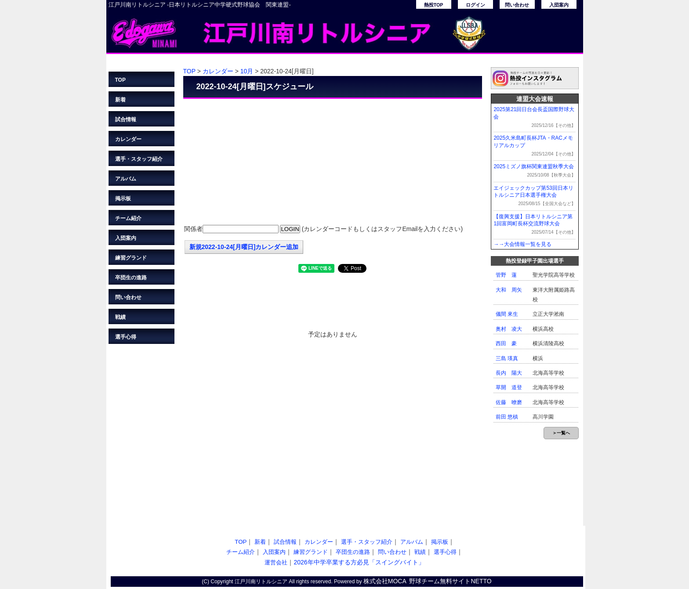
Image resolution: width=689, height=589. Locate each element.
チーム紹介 (128, 218)
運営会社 (276, 562)
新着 (120, 100)
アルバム (125, 179)
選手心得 (125, 337)
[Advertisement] (332, 162)
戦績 (120, 317)
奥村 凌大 (509, 329)
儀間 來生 (507, 314)
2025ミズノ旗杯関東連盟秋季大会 (533, 166)
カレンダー (128, 139)
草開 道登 (509, 387)
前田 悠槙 (507, 417)
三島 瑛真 (507, 358)
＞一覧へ (561, 432)
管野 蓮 (506, 275)
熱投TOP (433, 4)
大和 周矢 (509, 290)
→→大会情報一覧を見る (522, 244)
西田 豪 (506, 343)
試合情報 (125, 119)
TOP (120, 80)
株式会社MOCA (384, 581)
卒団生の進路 (131, 278)
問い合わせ (517, 4)
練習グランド (131, 258)
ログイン (475, 4)
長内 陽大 (509, 373)
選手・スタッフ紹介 (139, 159)
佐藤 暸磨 (509, 402)
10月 (247, 71)
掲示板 (123, 198)
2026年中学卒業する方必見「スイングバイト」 (359, 562)
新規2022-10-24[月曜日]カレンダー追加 (244, 246)
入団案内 (559, 4)
